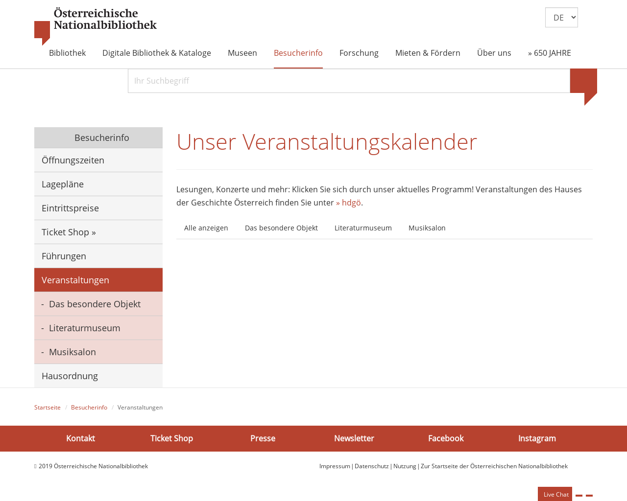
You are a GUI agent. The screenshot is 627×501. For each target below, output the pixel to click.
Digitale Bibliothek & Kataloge (156, 52)
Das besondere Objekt (95, 304)
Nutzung (404, 466)
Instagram (537, 438)
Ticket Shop (171, 438)
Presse (262, 438)
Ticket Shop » (69, 232)
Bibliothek (67, 52)
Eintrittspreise (70, 208)
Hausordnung (70, 376)
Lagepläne (63, 184)
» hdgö (348, 202)
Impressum (334, 466)
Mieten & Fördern (427, 52)
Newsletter (354, 438)
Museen (242, 52)
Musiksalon (72, 352)
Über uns (494, 52)
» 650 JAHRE (549, 52)
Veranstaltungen (75, 280)
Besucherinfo (298, 52)
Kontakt (80, 438)
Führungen (64, 256)
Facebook (445, 438)
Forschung (359, 52)
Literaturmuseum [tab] (363, 227)
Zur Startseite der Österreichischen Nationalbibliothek (494, 466)
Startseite (47, 407)
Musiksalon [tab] (427, 227)
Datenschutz (372, 466)
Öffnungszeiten (73, 160)
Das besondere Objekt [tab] (281, 227)
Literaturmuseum (85, 328)
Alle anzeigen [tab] (206, 227)
